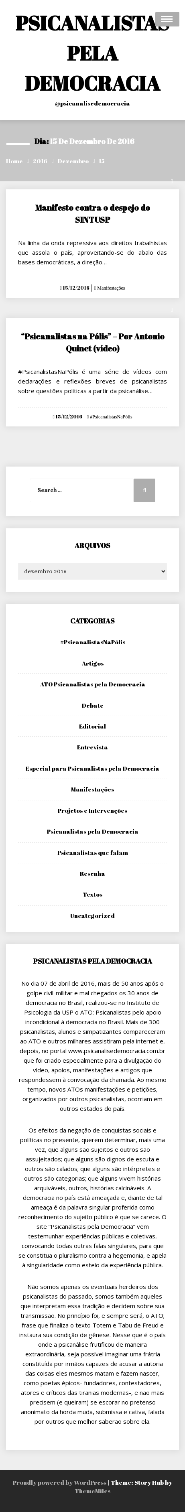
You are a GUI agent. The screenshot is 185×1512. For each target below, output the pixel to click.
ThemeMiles (92, 1491)
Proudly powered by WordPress (60, 1482)
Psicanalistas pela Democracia (92, 831)
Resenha (92, 873)
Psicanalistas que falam (92, 852)
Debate (93, 705)
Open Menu (167, 19)
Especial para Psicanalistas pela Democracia (92, 768)
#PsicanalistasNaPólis (110, 417)
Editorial (92, 726)
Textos (92, 894)
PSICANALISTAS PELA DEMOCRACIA (92, 53)
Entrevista (92, 747)
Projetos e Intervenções (92, 810)
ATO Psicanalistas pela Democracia (92, 684)
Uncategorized (92, 915)
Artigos (93, 663)
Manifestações (110, 288)
